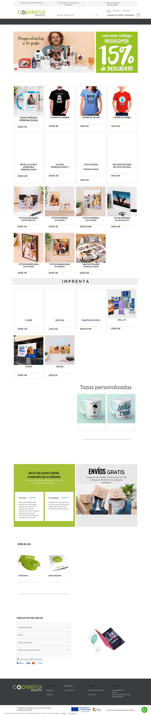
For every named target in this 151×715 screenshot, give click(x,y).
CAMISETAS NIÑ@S (122, 117)
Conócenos (50, 686)
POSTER (59, 366)
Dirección (116, 686)
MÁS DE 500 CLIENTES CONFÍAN (44, 473)
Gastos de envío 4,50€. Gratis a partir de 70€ (106, 477)
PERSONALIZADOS (90, 169)
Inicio (109, 11)
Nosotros (116, 11)
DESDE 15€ (84, 180)
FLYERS (28, 320)
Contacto (126, 11)
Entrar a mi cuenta (115, 15)
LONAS (28, 366)
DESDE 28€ (115, 176)
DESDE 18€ (84, 126)
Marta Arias (23, 498)
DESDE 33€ (53, 329)
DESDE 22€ (53, 176)
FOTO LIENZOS (91, 164)
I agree (63, 713)
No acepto (72, 713)
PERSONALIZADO (59, 167)
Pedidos (91, 686)
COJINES (60, 164)
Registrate (129, 15)
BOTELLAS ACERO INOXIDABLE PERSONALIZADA (28, 167)
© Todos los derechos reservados (120, 710)
